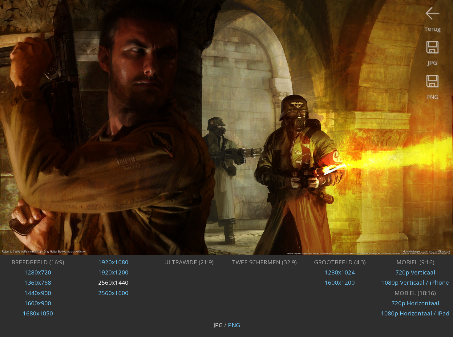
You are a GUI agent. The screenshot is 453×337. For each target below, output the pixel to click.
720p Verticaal (415, 272)
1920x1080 (113, 262)
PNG (234, 325)
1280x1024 (340, 272)
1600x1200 (340, 282)
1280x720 (37, 272)
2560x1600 (113, 293)
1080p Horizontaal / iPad (415, 313)
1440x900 (37, 293)
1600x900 (37, 303)
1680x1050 (38, 313)
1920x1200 (113, 272)
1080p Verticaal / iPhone (415, 282)
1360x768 (37, 282)
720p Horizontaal (415, 303)
